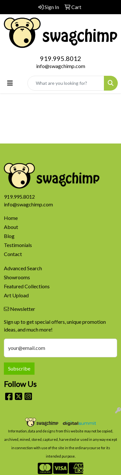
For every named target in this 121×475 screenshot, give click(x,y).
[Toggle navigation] (10, 83)
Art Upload (16, 295)
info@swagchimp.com (60, 66)
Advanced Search (23, 268)
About (11, 227)
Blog (9, 236)
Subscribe (19, 368)
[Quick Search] (65, 83)
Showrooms (17, 277)
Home (11, 218)
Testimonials (18, 245)
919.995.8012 (60, 58)
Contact (13, 254)
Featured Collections (27, 286)
